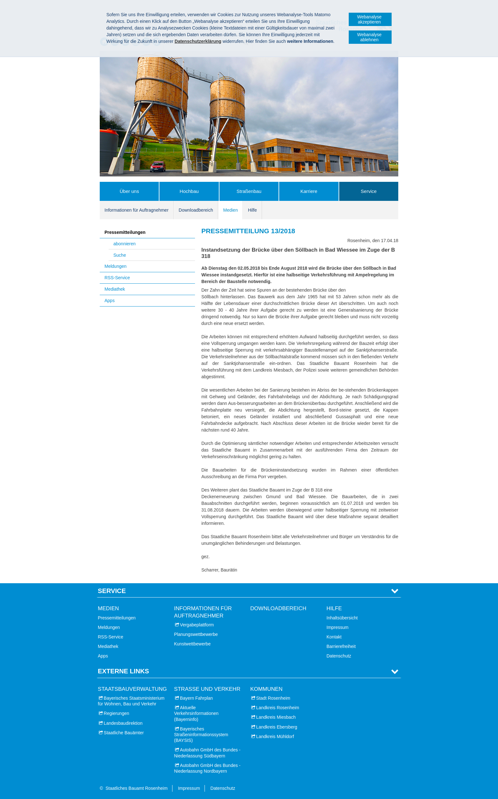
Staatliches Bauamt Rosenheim (136, 788)
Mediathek (114, 289)
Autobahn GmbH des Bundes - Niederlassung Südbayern (207, 752)
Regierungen (116, 713)
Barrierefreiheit (341, 646)
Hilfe (252, 210)
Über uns (129, 191)
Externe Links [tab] (123, 671)
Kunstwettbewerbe (192, 643)
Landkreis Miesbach (276, 717)
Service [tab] (112, 590)
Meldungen (115, 266)
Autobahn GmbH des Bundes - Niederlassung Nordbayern (207, 768)
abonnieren (124, 243)
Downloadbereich (196, 210)
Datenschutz (338, 655)
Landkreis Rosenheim (277, 707)
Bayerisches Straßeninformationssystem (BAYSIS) (201, 734)
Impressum (337, 627)
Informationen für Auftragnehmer (136, 210)
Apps (109, 300)
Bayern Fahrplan (196, 698)
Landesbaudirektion (123, 723)
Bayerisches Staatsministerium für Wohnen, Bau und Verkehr (131, 701)
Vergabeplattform (197, 624)
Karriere (308, 191)
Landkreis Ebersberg (276, 727)
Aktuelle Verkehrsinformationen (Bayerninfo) (196, 713)
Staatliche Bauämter (124, 732)
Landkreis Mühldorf (275, 736)
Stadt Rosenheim (273, 698)
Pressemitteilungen (124, 232)
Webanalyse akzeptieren (369, 19)
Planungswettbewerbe (196, 634)
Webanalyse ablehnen (369, 37)
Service (369, 191)
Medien (230, 210)
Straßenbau (249, 191)
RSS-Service (117, 277)
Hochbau (189, 191)
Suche (119, 255)
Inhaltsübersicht (342, 617)
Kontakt (333, 636)
